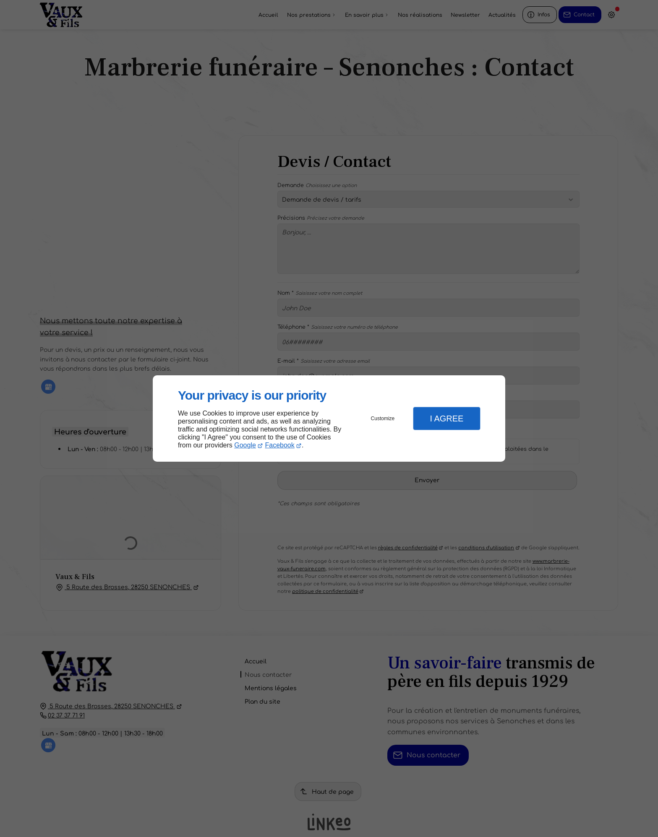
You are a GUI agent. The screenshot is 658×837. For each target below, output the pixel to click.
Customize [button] (383, 418)
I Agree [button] (446, 418)
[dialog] (329, 418)
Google (245, 445)
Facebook (280, 445)
